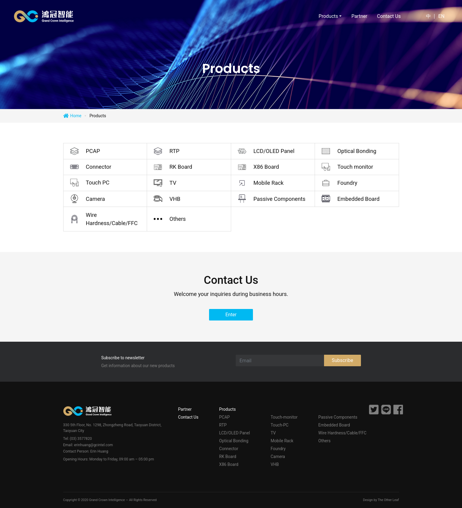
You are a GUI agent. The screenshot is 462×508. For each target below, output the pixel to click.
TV (172, 183)
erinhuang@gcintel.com (93, 445)
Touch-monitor (284, 417)
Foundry (347, 183)
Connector (98, 167)
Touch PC (98, 182)
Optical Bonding (356, 151)
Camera (95, 199)
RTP (174, 151)
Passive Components (280, 199)
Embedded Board (358, 199)
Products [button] (328, 16)
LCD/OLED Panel (274, 151)
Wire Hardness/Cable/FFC (112, 219)
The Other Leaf (388, 500)
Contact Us (389, 16)
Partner (359, 16)
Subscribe (342, 360)
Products (227, 409)
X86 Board (266, 167)
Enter (231, 314)
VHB (174, 199)
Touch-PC (280, 425)
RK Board (180, 167)
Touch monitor (355, 167)
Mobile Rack (269, 183)
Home (75, 115)
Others (177, 219)
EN (441, 16)
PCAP (93, 151)
